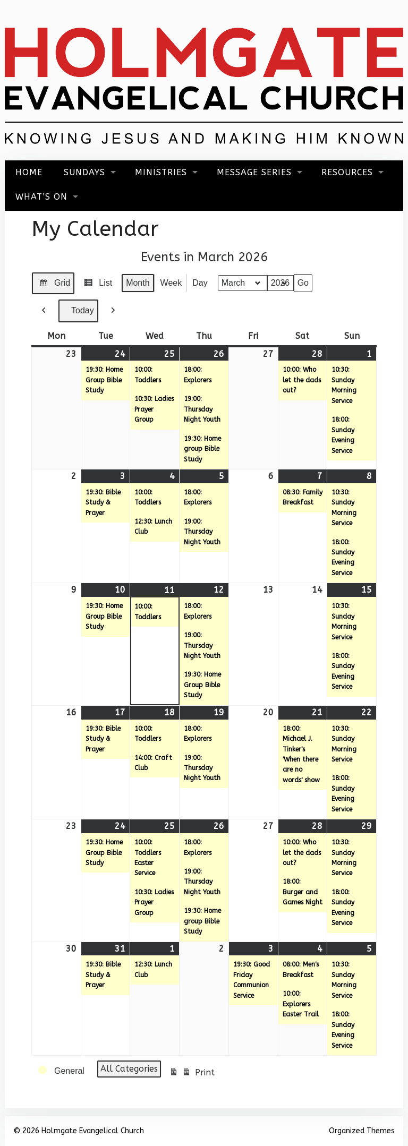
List (96, 285)
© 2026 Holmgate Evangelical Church (78, 1130)
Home (28, 172)
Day (199, 282)
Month (137, 282)
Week (171, 282)
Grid (53, 285)
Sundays (84, 172)
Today (78, 311)
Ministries (161, 172)
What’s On (41, 197)
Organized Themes (362, 1130)
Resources (347, 172)
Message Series (254, 172)
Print (192, 1074)
